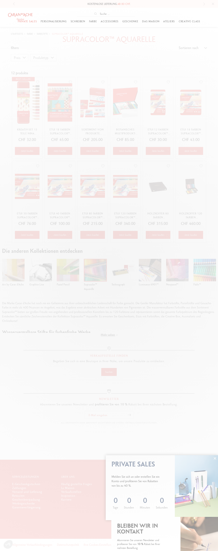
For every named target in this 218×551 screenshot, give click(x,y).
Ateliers (169, 21)
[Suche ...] (109, 14)
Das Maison (150, 21)
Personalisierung (54, 21)
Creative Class (189, 21)
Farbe (93, 21)
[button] (8, 544)
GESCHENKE (130, 21)
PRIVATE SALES (27, 21)
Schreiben (78, 21)
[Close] (213, 4)
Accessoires (109, 21)
